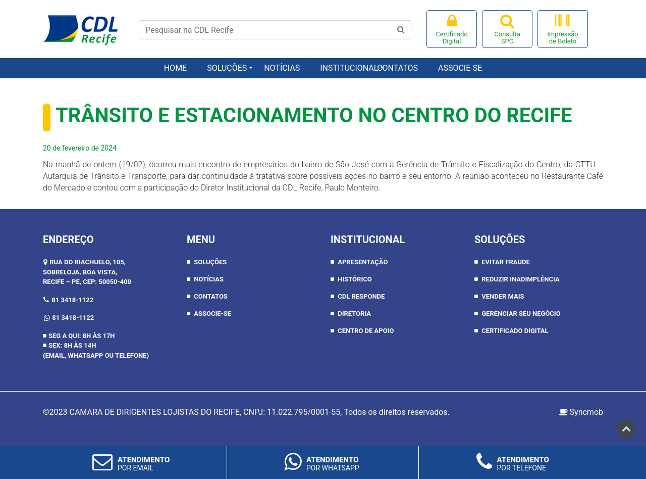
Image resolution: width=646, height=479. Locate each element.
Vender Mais (502, 296)
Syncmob (581, 412)
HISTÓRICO (354, 279)
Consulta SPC (507, 29)
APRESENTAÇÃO (363, 262)
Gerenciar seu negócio (520, 313)
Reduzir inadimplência (520, 279)
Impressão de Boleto (563, 29)
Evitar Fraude (505, 262)
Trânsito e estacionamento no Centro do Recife (314, 115)
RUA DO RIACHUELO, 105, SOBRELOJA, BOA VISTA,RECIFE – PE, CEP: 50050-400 (87, 271)
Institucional (343, 68)
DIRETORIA (354, 313)
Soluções (227, 68)
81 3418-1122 (72, 300)
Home (175, 68)
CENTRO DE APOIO (366, 330)
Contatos (397, 68)
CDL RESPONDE (361, 296)
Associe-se (460, 68)
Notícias (282, 68)
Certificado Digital (451, 29)
